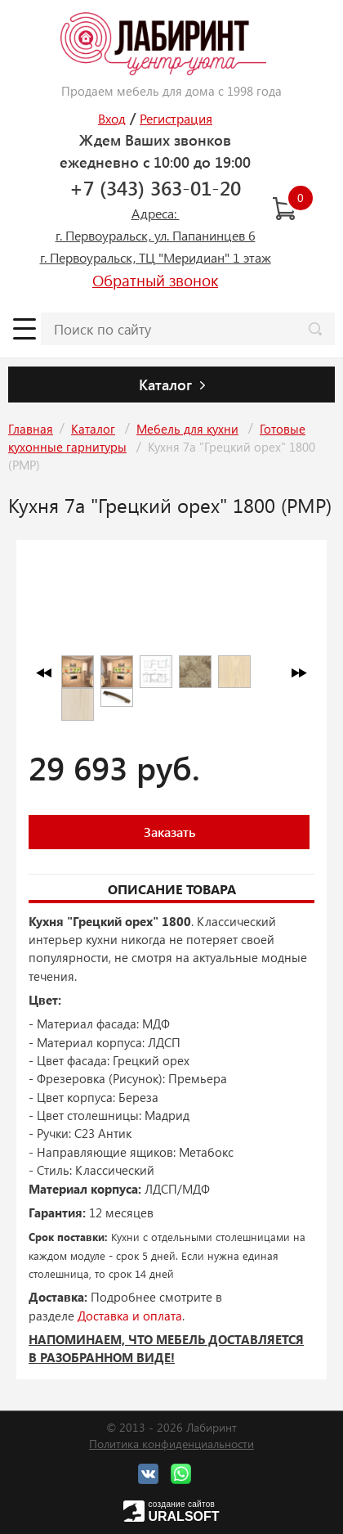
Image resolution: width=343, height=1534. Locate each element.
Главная (30, 429)
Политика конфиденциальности (171, 1443)
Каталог (93, 429)
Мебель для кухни (187, 429)
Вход (112, 118)
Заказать (169, 831)
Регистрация (176, 118)
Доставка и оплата (130, 1315)
